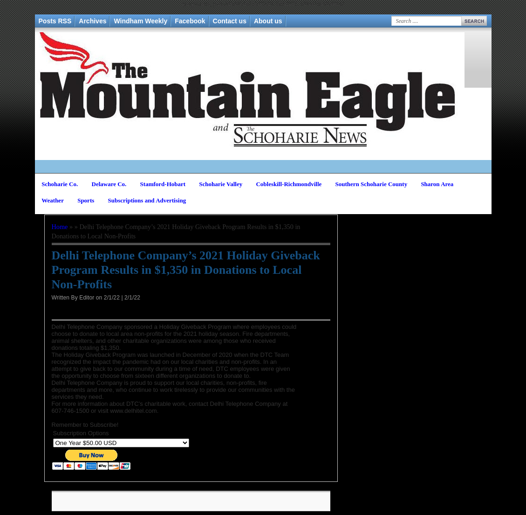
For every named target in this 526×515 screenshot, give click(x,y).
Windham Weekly (140, 21)
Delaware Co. (109, 184)
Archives (92, 21)
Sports (85, 200)
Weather (52, 200)
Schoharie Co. (59, 184)
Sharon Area (437, 184)
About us (268, 21)
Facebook (190, 21)
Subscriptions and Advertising (147, 200)
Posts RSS (55, 21)
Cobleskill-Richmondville (288, 184)
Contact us (229, 21)
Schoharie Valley (220, 184)
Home (60, 226)
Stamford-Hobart (163, 184)
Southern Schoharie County (371, 184)
